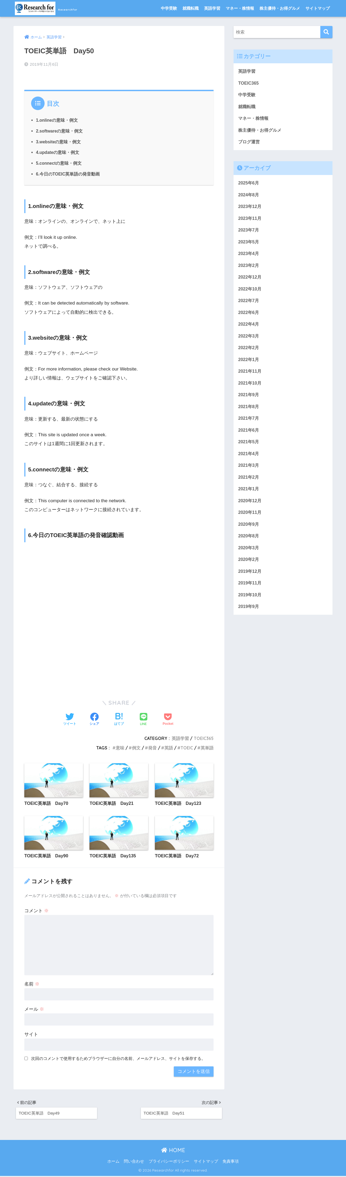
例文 (136, 746)
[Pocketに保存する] (168, 718)
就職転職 (190, 8)
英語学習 (212, 8)
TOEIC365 (203, 737)
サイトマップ (317, 8)
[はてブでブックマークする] (119, 718)
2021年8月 (249, 415)
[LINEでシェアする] (143, 718)
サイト (31, 1033)
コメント (36, 909)
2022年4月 (249, 330)
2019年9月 (249, 620)
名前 (31, 983)
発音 (152, 746)
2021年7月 (249, 427)
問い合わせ (134, 1162)
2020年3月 (249, 560)
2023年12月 (250, 209)
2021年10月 (250, 391)
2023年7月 (249, 233)
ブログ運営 (249, 143)
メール (34, 1008)
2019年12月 (250, 584)
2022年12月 (250, 282)
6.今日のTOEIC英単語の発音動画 (68, 172)
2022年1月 (249, 366)
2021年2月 (249, 487)
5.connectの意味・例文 (59, 161)
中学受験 (169, 8)
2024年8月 (249, 197)
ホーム (113, 1162)
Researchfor (57, 8)
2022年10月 (250, 294)
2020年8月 (249, 548)
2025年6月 (249, 185)
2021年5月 (249, 451)
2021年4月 (249, 463)
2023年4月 (249, 257)
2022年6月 (249, 318)
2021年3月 (249, 475)
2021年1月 (249, 499)
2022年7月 (249, 306)
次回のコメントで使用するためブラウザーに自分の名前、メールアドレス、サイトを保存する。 (118, 1057)
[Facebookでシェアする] (94, 718)
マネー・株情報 (240, 8)
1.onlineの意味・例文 (57, 118)
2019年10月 (250, 608)
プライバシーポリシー (169, 1162)
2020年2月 (249, 572)
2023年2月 (249, 270)
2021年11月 (250, 378)
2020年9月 (249, 535)
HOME (173, 1151)
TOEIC (187, 746)
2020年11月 (250, 523)
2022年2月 (249, 354)
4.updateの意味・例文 (58, 150)
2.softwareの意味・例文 (60, 129)
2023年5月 (249, 245)
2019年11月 (250, 596)
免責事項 (230, 1162)
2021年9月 (249, 402)
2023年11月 (250, 221)
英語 (168, 746)
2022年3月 (249, 342)
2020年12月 (250, 511)
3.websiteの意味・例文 (59, 140)
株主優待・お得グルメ (280, 8)
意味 (120, 746)
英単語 (207, 746)
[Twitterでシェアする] (69, 718)
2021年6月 (249, 439)
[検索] (326, 32)
